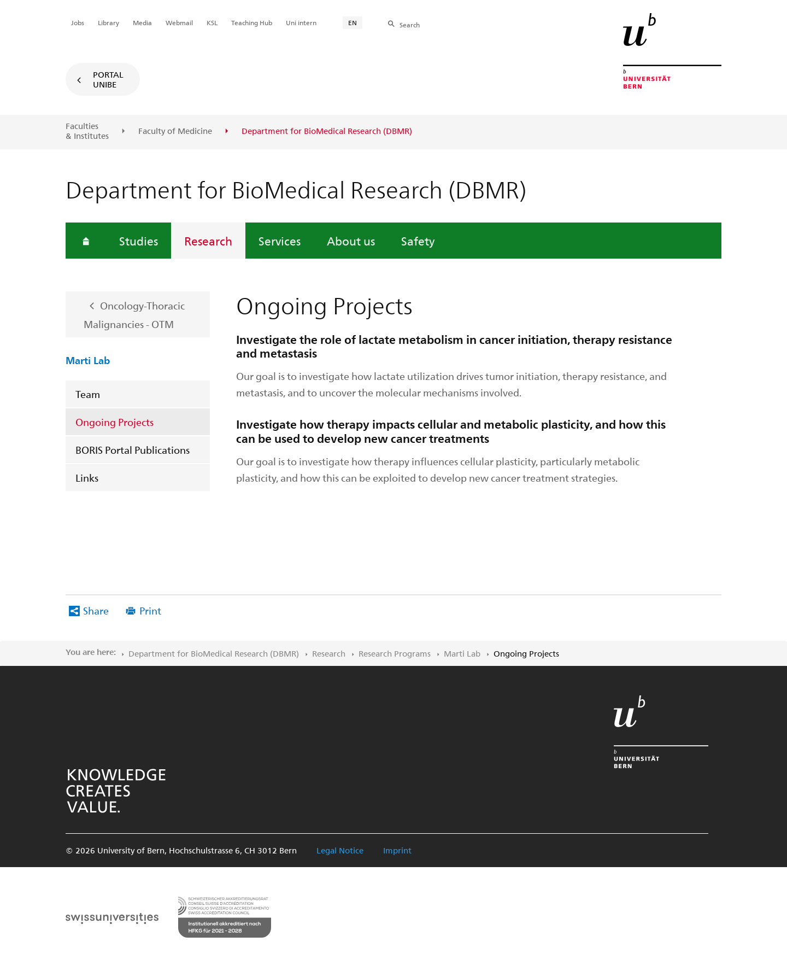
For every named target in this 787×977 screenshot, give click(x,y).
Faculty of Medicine (175, 131)
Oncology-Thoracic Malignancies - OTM (134, 315)
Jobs (77, 22)
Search (410, 24)
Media (142, 22)
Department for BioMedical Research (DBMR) (213, 653)
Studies (138, 240)
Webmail (179, 22)
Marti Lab (88, 359)
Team (87, 394)
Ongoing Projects (114, 422)
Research (208, 240)
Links (86, 477)
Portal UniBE (108, 79)
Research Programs (395, 653)
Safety (417, 240)
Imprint (397, 850)
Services (280, 240)
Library (108, 22)
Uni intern (301, 22)
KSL (212, 22)
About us (351, 240)
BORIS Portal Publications (132, 450)
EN (352, 22)
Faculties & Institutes (87, 131)
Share (96, 610)
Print (150, 610)
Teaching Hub (251, 22)
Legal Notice (339, 850)
